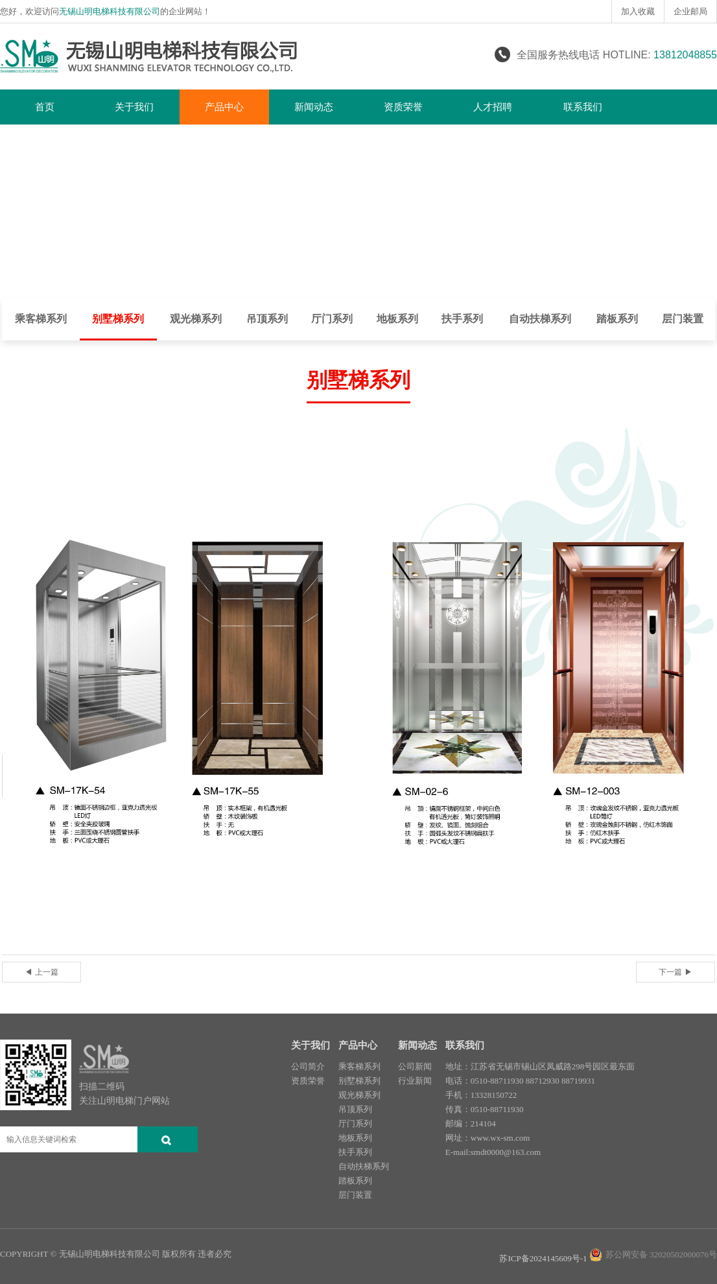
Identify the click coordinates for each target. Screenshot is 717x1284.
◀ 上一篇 (41, 972)
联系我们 (582, 107)
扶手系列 (462, 318)
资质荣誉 (403, 107)
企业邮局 (690, 11)
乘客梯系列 (41, 318)
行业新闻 (415, 1081)
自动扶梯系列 (540, 318)
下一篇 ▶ (675, 972)
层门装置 (682, 318)
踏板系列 (617, 318)
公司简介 (308, 1066)
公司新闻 (415, 1066)
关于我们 (134, 107)
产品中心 (224, 107)
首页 (44, 107)
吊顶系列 (267, 318)
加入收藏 (638, 11)
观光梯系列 (196, 318)
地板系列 (397, 318)
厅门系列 (332, 318)
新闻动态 (313, 107)
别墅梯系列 (118, 318)
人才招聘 (492, 107)
